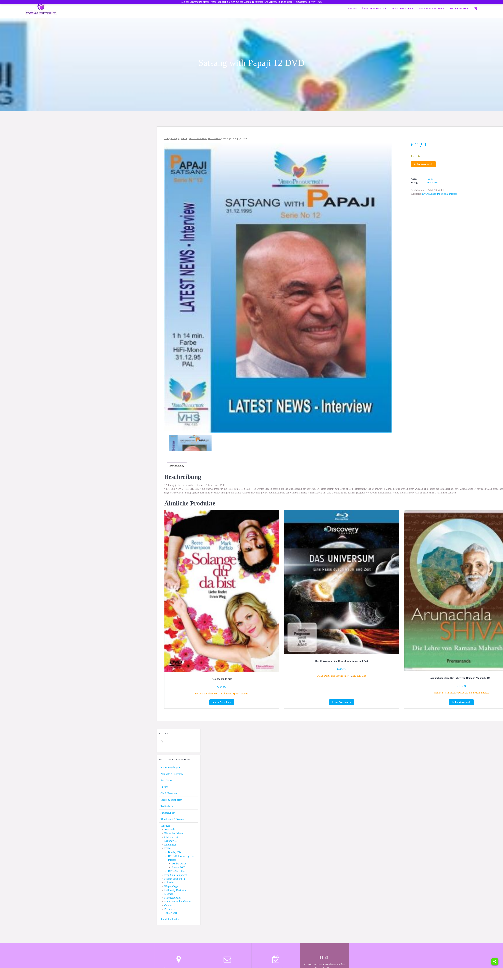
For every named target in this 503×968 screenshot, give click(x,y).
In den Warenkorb (423, 164)
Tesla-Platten (170, 913)
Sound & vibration (170, 919)
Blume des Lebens (173, 833)
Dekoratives (170, 841)
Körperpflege (171, 886)
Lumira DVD (178, 867)
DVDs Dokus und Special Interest (205, 138)
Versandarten (401, 8)
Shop (351, 8)
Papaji (430, 179)
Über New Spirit (373, 8)
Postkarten (169, 909)
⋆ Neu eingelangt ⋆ (170, 767)
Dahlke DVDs (179, 864)
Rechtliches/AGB (431, 8)
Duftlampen (170, 845)
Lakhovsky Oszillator (175, 890)
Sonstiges (174, 138)
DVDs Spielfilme (204, 693)
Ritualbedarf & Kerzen (172, 819)
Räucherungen (168, 813)
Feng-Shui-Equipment (175, 875)
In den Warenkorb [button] (222, 702)
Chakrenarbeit (171, 837)
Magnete (168, 894)
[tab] (177, 465)
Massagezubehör (172, 898)
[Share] (494, 961)
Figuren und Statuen (174, 879)
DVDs (184, 138)
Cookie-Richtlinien (253, 1)
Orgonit (168, 905)
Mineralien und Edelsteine (177, 901)
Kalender (169, 882)
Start (166, 138)
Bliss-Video (432, 182)
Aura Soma (166, 780)
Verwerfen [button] (316, 1)
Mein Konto (458, 8)
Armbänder (170, 829)
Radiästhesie (167, 806)
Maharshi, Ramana (443, 692)
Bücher (164, 787)
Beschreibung (177, 465)
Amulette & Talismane (172, 774)
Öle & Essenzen (169, 793)
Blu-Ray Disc (359, 675)
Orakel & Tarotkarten (171, 800)
